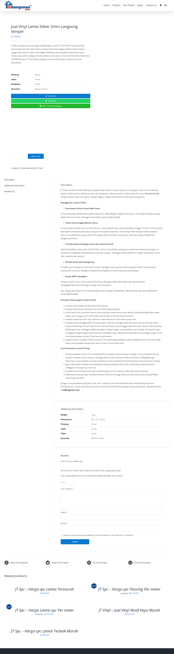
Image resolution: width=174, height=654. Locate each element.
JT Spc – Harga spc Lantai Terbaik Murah (44, 630)
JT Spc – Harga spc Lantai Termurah (44, 589)
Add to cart (35, 156)
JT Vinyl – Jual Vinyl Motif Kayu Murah (129, 610)
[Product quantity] (18, 156)
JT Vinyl (39, 168)
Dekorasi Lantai (28, 168)
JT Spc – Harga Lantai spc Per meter (44, 610)
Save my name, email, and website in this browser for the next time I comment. (98, 535)
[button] (166, 5)
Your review (67, 489)
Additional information (14, 185)
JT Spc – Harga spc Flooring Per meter (129, 589)
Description (9, 179)
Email (64, 523)
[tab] (25, 180)
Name (64, 512)
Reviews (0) (9, 191)
